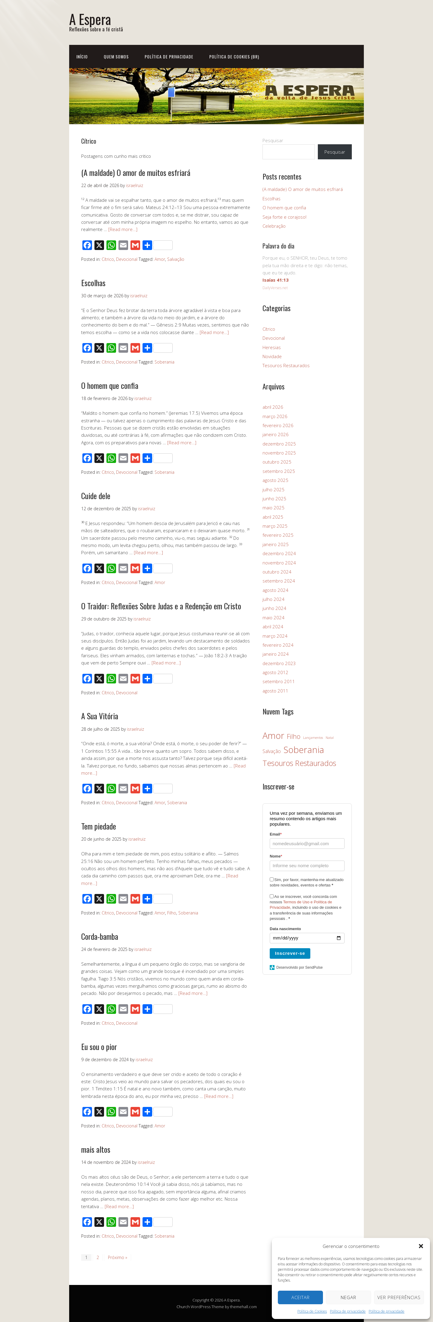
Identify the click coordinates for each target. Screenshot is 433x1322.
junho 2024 (274, 608)
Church (183, 1306)
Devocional (126, 259)
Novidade (272, 356)
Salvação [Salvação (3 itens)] (272, 751)
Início (82, 56)
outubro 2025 (277, 462)
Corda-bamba (99, 936)
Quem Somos (116, 56)
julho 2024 (273, 599)
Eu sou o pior (99, 1046)
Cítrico (108, 259)
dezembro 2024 (279, 553)
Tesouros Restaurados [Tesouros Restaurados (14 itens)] (299, 763)
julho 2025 (273, 489)
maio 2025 (273, 508)
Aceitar (300, 1297)
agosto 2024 (275, 590)
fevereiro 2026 (278, 425)
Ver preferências (399, 1297)
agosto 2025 (275, 480)
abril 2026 (273, 407)
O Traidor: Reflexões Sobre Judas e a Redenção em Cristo (161, 606)
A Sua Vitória (99, 716)
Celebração (274, 226)
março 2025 (275, 526)
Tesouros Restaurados (286, 365)
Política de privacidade (348, 1311)
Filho (171, 913)
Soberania (164, 362)
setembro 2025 (279, 471)
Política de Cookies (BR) (234, 56)
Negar (348, 1297)
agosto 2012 (275, 672)
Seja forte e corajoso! (284, 217)
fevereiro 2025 (278, 535)
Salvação (175, 259)
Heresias (272, 347)
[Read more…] (122, 229)
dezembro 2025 (279, 444)
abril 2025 (273, 517)
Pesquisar (273, 140)
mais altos (95, 1149)
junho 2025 (274, 498)
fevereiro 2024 (278, 645)
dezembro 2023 (279, 663)
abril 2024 (273, 626)
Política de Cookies (312, 1311)
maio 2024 (273, 617)
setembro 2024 (279, 581)
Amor (160, 259)
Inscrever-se (290, 953)
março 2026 (275, 416)
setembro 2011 (279, 681)
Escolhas (93, 283)
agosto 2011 (275, 691)
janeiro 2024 (276, 654)
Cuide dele (95, 496)
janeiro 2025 (276, 544)
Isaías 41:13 (276, 280)
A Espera (90, 19)
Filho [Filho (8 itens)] (293, 736)
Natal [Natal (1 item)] (330, 738)
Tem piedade (98, 826)
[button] (421, 1246)
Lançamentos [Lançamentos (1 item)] (313, 738)
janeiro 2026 (276, 434)
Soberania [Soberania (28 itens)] (304, 750)
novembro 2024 (279, 563)
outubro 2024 (277, 572)
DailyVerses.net (275, 287)
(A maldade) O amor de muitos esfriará (135, 172)
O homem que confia (109, 385)
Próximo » (117, 1257)
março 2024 (275, 636)
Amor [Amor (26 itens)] (273, 735)
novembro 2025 (279, 453)
